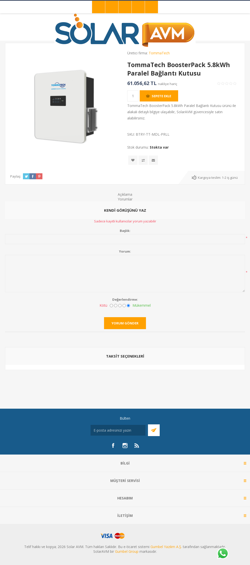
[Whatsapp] (222, 553)
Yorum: (125, 251)
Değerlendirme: (125, 299)
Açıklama (125, 194)
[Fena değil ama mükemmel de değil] (120, 305)
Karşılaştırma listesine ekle (143, 160)
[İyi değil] (115, 305)
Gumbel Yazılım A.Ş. (166, 546)
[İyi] (124, 305)
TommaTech (159, 53)
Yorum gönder (125, 323)
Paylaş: (15, 176)
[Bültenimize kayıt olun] (118, 430)
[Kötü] (111, 305)
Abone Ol (154, 430)
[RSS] (137, 446)
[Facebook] (113, 446)
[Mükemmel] (128, 305)
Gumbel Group (126, 551)
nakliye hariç (167, 84)
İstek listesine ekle (132, 160)
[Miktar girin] (132, 95)
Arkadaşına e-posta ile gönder (153, 160)
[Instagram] (125, 446)
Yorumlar (125, 199)
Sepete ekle (161, 96)
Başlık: (125, 230)
